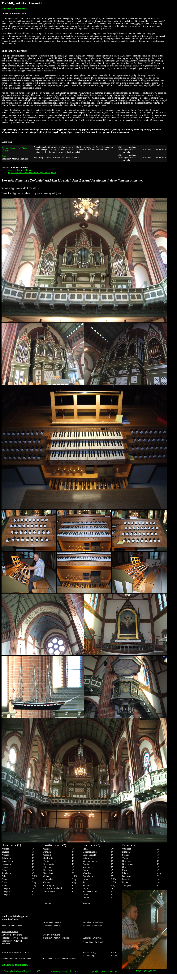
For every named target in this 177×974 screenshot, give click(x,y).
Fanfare (5, 156)
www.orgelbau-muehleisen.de (21, 170)
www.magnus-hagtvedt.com (63, 971)
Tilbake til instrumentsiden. (15, 8)
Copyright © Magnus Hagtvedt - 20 (21, 971)
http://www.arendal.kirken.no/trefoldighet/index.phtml (32, 172)
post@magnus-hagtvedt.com (104, 971)
